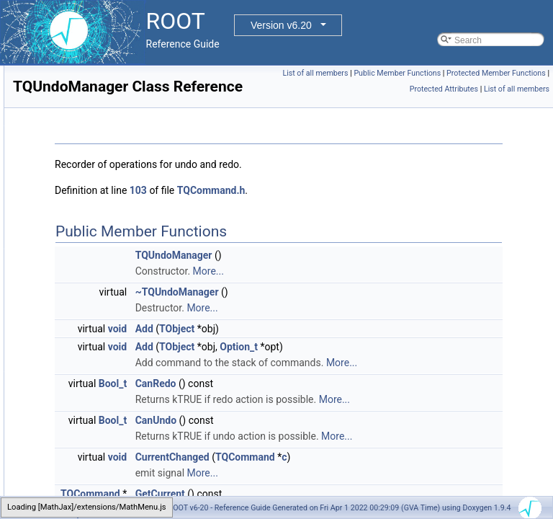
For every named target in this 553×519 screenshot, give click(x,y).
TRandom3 (69, 383)
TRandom (67, 335)
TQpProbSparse (79, 161)
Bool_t (293, 419)
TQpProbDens (75, 145)
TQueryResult (74, 256)
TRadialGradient (79, 319)
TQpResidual (73, 177)
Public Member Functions (502, 73)
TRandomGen (75, 414)
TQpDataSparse (79, 66)
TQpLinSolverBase (84, 81)
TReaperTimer (75, 478)
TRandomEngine (80, 399)
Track (58, 303)
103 (318, 210)
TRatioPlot (68, 446)
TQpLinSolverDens (84, 97)
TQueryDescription (84, 240)
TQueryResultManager (91, 272)
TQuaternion (72, 224)
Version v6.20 (281, 25)
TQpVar (62, 208)
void (297, 349)
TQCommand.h (391, 210)
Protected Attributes (511, 89)
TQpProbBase (75, 129)
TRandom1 (69, 351)
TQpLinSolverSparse (87, 113)
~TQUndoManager (357, 312)
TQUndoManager (81, 288)
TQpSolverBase (78, 192)
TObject (356, 349)
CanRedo (335, 419)
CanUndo (335, 472)
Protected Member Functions (422, 89)
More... (388, 291)
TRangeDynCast (80, 430)
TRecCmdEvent (78, 494)
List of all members (420, 73)
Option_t (419, 367)
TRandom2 (69, 367)
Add (324, 349)
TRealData (68, 462)
